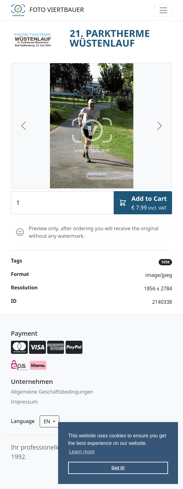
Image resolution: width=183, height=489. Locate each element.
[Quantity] (62, 202)
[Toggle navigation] (163, 10)
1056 (165, 262)
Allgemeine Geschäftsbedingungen (52, 391)
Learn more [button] (82, 451)
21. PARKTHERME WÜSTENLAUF (110, 38)
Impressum (24, 401)
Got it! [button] (118, 467)
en (48, 421)
